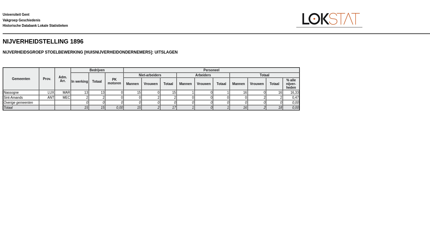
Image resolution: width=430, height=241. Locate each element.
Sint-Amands (13, 97)
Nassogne (11, 92)
